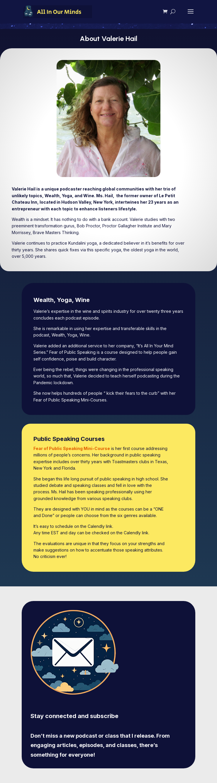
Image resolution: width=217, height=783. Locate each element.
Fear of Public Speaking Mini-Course (71, 448)
